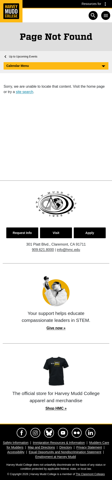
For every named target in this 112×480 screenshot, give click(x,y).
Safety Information (16, 442)
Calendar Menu (17, 66)
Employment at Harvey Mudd (55, 457)
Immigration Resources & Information (59, 442)
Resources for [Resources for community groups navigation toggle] (91, 4)
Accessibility (15, 452)
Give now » (56, 328)
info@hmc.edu (68, 250)
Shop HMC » (56, 408)
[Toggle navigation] (105, 15)
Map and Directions (41, 447)
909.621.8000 (43, 250)
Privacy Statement (89, 447)
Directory (65, 447)
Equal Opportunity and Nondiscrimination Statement (65, 452)
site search (24, 92)
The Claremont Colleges (90, 474)
